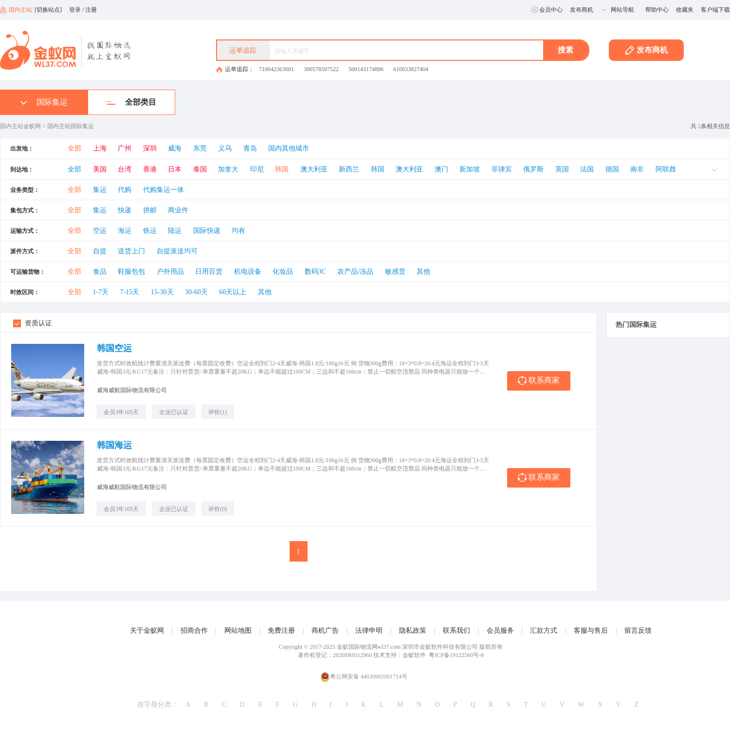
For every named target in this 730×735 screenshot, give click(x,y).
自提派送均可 (177, 251)
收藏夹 (685, 9)
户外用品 (170, 271)
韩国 (282, 169)
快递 (124, 210)
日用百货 (208, 271)
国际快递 (206, 230)
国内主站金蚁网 (20, 126)
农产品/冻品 (355, 271)
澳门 (441, 169)
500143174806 (365, 69)
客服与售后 (591, 630)
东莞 (200, 148)
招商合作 (194, 630)
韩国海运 (114, 445)
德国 (612, 169)
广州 (124, 148)
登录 (75, 9)
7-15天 (130, 292)
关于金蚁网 (147, 630)
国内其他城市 (288, 148)
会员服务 (500, 630)
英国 (562, 169)
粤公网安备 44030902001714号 (363, 676)
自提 (100, 251)
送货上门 (131, 251)
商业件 (178, 210)
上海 (100, 148)
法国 (587, 169)
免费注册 (281, 630)
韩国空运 (114, 348)
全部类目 (131, 102)
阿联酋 (666, 169)
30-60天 (196, 292)
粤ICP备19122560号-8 (456, 655)
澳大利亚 (314, 169)
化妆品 (283, 271)
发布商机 (581, 9)
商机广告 (325, 630)
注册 (91, 9)
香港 (150, 169)
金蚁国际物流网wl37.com (369, 646)
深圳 (150, 148)
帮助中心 (657, 9)
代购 (124, 189)
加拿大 (228, 169)
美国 (100, 169)
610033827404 (410, 69)
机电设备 (247, 271)
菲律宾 (502, 169)
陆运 (175, 230)
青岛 (250, 148)
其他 (423, 271)
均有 (238, 230)
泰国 (200, 169)
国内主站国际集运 (70, 126)
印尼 (257, 169)
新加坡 (469, 169)
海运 (124, 230)
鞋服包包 (131, 271)
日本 (175, 169)
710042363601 (276, 69)
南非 (637, 169)
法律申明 (369, 630)
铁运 (150, 230)
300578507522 (321, 69)
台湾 (124, 169)
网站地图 (238, 630)
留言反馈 (638, 630)
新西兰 (349, 169)
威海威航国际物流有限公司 (132, 390)
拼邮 (150, 210)
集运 (100, 189)
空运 (100, 230)
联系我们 (456, 630)
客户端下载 (715, 9)
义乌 (225, 148)
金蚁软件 (414, 655)
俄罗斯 (533, 169)
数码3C (315, 271)
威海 (175, 148)
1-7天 (101, 292)
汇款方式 (543, 630)
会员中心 (547, 9)
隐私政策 (412, 630)
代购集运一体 (163, 189)
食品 (100, 271)
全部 (74, 148)
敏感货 (395, 271)
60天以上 (232, 292)
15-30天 (162, 292)
